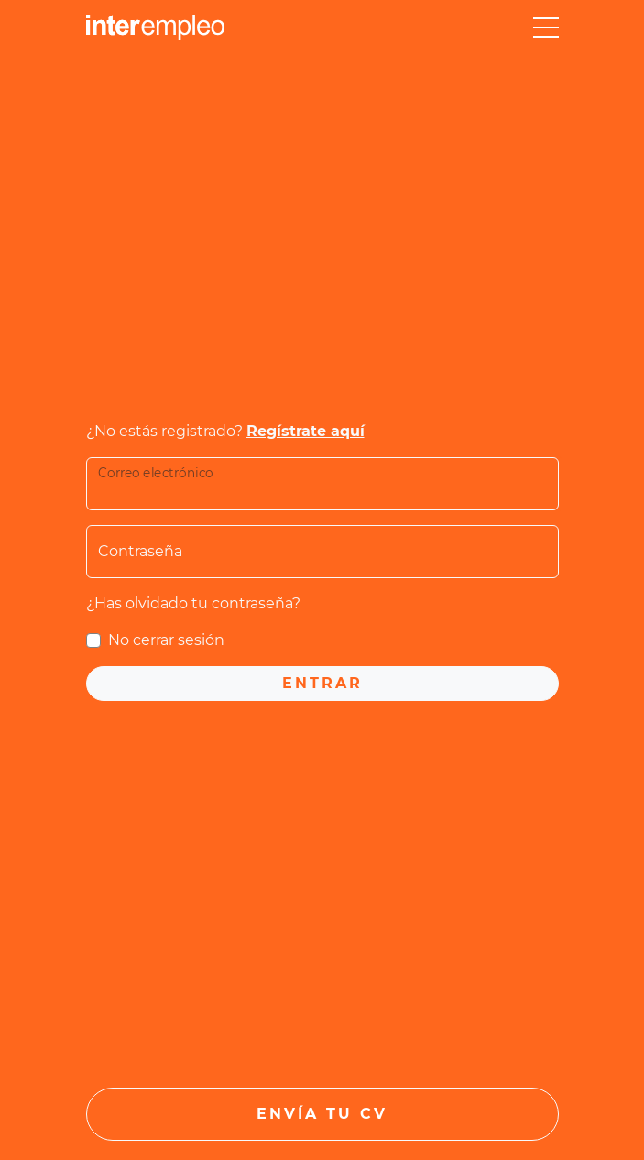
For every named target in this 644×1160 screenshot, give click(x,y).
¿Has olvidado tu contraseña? (193, 603)
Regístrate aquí (305, 431)
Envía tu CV (322, 1113)
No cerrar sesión (166, 640)
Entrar (322, 683)
